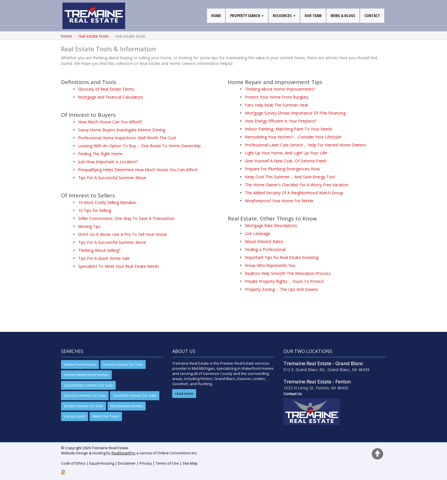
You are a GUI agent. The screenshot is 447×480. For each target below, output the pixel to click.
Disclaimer (127, 463)
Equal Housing (101, 463)
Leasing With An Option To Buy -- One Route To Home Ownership (139, 145)
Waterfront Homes (80, 364)
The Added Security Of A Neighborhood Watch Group (294, 192)
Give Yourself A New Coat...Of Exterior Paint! (285, 161)
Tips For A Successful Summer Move (112, 177)
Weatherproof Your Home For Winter (279, 200)
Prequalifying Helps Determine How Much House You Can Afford (137, 169)
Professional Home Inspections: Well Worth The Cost (127, 137)
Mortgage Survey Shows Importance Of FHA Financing (295, 113)
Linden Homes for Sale (83, 405)
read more (184, 393)
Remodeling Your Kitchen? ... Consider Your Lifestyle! (293, 137)
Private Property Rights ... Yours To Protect (284, 281)
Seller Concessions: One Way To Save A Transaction (126, 218)
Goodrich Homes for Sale (135, 395)
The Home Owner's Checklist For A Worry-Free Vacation (296, 184)
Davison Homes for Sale (85, 395)
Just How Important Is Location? (108, 161)
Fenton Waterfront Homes (86, 374)
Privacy (145, 463)
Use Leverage (257, 233)
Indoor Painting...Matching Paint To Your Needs (288, 129)
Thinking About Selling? (99, 250)
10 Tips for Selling (94, 210)
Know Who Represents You (270, 265)
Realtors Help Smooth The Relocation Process (288, 273)
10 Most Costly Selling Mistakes (107, 202)
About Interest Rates (264, 241)
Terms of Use (167, 463)
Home (66, 36)
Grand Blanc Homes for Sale (88, 385)
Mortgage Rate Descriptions (271, 225)
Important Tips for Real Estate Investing (281, 257)
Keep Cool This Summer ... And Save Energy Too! (290, 176)
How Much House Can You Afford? (110, 121)
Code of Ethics (73, 463)
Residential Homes (126, 405)
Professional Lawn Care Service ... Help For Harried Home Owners (305, 145)
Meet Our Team (105, 416)
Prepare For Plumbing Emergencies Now (282, 168)
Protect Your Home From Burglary (276, 97)
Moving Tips (89, 226)
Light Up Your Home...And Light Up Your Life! (286, 153)
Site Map (190, 463)
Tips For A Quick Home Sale (104, 258)
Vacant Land (74, 416)
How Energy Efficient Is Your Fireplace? (280, 121)
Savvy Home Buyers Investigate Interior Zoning (121, 129)
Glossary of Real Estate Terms (106, 89)
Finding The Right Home (100, 153)
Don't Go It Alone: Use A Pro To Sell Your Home (122, 234)
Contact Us (292, 393)
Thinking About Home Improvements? (280, 89)
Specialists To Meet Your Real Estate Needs (118, 266)
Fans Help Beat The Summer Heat (276, 105)
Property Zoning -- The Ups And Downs (281, 289)
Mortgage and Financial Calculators (110, 97)
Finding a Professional (265, 249)
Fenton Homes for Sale (123, 364)
